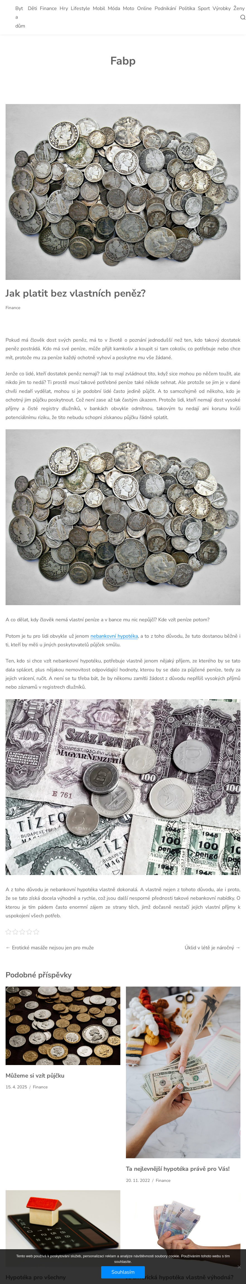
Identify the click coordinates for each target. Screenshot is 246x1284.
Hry (64, 8)
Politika (187, 8)
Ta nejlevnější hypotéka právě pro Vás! (178, 1169)
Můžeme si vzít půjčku (35, 1076)
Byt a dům (20, 17)
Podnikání (165, 8)
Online (144, 8)
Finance (48, 8)
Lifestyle (80, 8)
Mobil (99, 8)
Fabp (123, 60)
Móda (114, 8)
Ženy (239, 8)
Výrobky (222, 8)
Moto (128, 8)
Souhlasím (123, 1272)
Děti (32, 8)
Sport (204, 8)
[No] (239, 1267)
